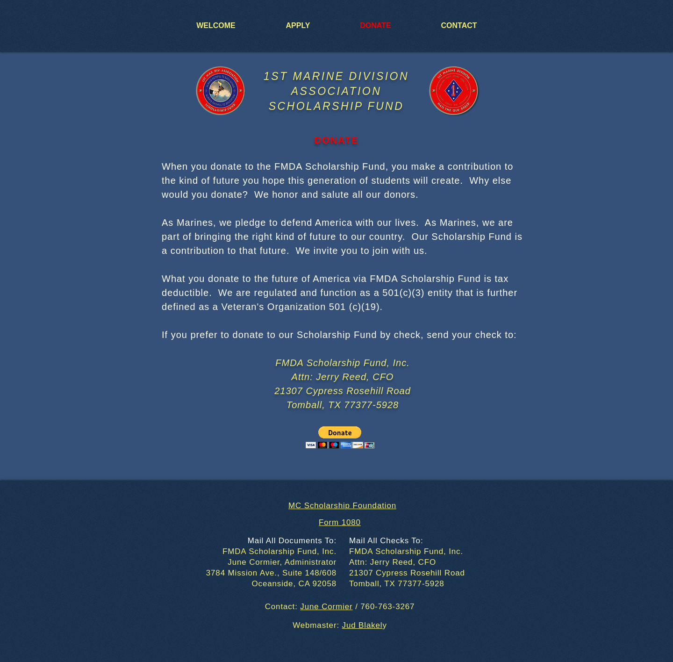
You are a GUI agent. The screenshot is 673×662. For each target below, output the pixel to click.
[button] (340, 437)
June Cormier (326, 606)
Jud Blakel (362, 625)
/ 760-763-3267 (384, 606)
